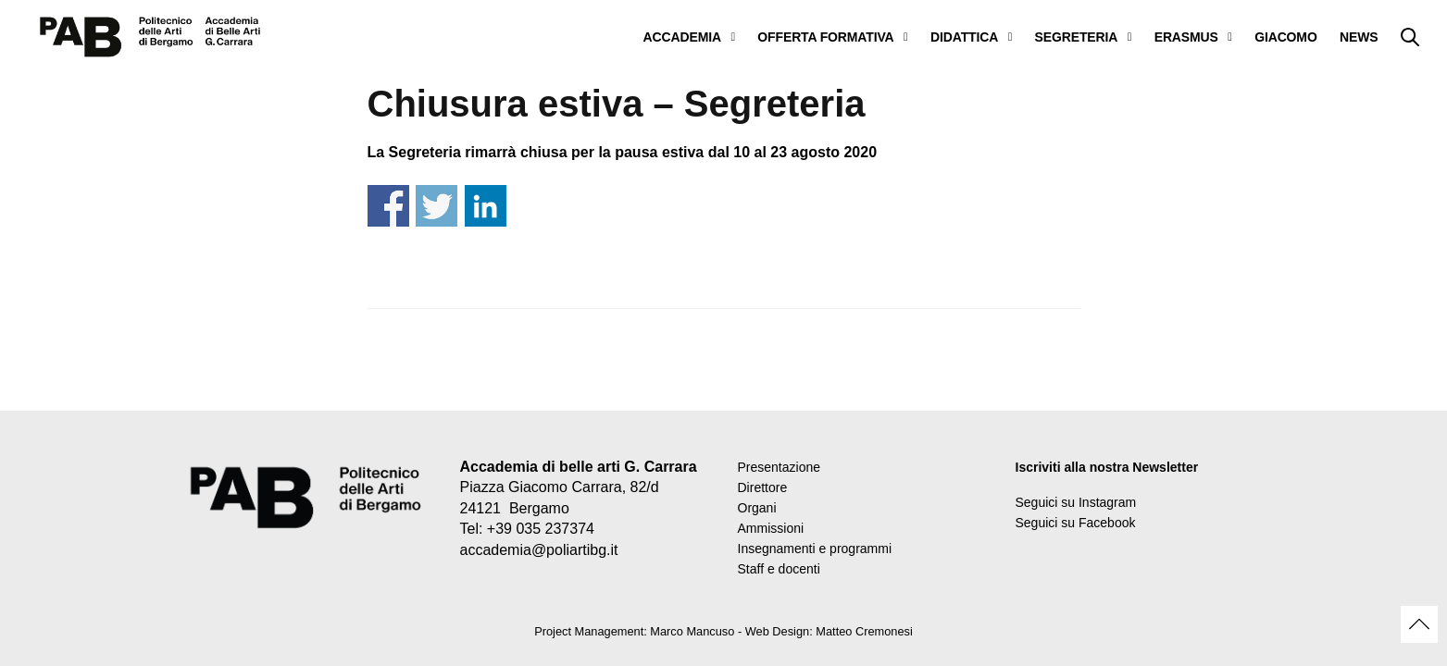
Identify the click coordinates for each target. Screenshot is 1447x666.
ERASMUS (1186, 37)
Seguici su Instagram (1076, 502)
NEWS (1359, 37)
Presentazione (779, 467)
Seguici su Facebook (1076, 522)
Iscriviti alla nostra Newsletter (1107, 467)
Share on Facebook (388, 206)
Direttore (763, 487)
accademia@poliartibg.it (539, 550)
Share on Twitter (436, 206)
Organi (757, 507)
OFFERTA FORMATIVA (825, 37)
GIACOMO (1285, 37)
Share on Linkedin (485, 206)
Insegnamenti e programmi (815, 548)
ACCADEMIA (682, 37)
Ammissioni (771, 528)
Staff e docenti (779, 568)
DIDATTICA (964, 37)
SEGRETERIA (1076, 37)
